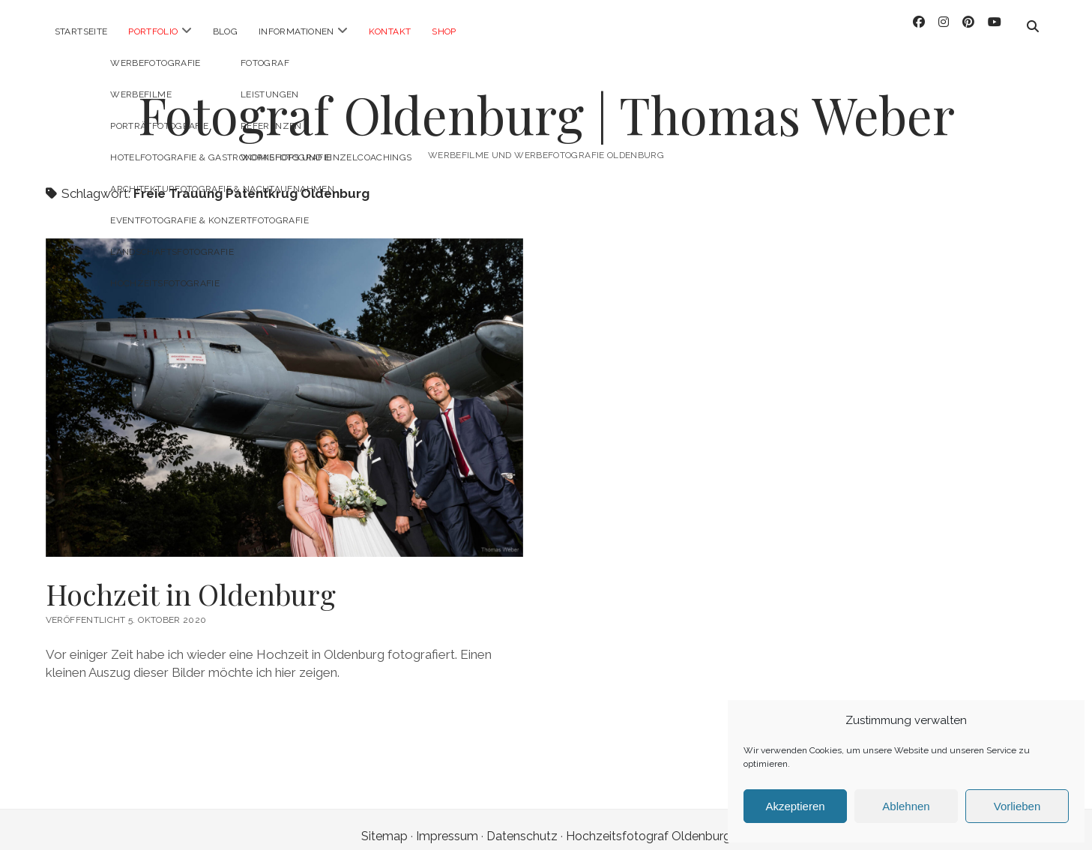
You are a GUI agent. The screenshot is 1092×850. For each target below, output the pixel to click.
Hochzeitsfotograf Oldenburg (648, 823)
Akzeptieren (794, 806)
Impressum (447, 823)
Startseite (81, 31)
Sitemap (384, 823)
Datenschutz (522, 823)
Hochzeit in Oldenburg (191, 580)
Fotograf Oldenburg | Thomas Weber (546, 100)
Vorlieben (1017, 806)
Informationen (296, 31)
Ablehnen (905, 806)
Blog (225, 31)
